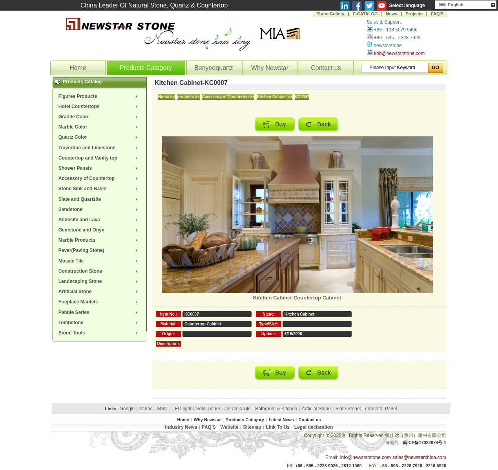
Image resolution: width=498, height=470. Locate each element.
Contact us (326, 67)
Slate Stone (348, 408)
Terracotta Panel (380, 408)
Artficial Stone (316, 408)
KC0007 (302, 97)
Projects (413, 13)
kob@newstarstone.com (399, 53)
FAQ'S (437, 13)
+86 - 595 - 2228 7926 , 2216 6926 (412, 465)
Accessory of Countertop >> (228, 97)
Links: (111, 408)
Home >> (166, 97)
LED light (182, 408)
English (451, 4)
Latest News (281, 419)
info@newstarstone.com (365, 457)
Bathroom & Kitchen (276, 408)
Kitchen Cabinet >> (274, 97)
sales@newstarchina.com (419, 457)
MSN (162, 408)
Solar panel (208, 408)
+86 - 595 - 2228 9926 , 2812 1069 (328, 465)
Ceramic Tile (237, 408)
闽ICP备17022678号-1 (424, 442)
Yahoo (146, 408)
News (392, 13)
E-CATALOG (365, 13)
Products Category (146, 67)
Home (77, 67)
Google (127, 408)
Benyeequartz (213, 67)
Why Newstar (269, 67)
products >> (188, 97)
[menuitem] (99, 96)
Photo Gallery (330, 13)
